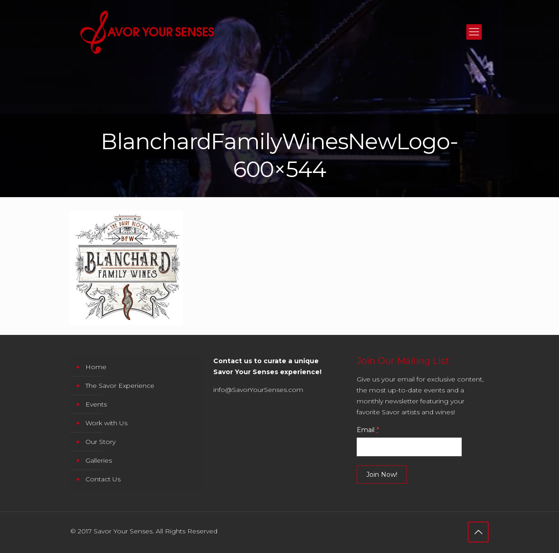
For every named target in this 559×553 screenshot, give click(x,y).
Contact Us (103, 479)
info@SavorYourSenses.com (258, 390)
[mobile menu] (474, 32)
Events (96, 404)
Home (95, 367)
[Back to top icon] (478, 532)
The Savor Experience (119, 385)
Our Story (100, 442)
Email (368, 430)
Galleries (98, 460)
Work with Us (106, 423)
